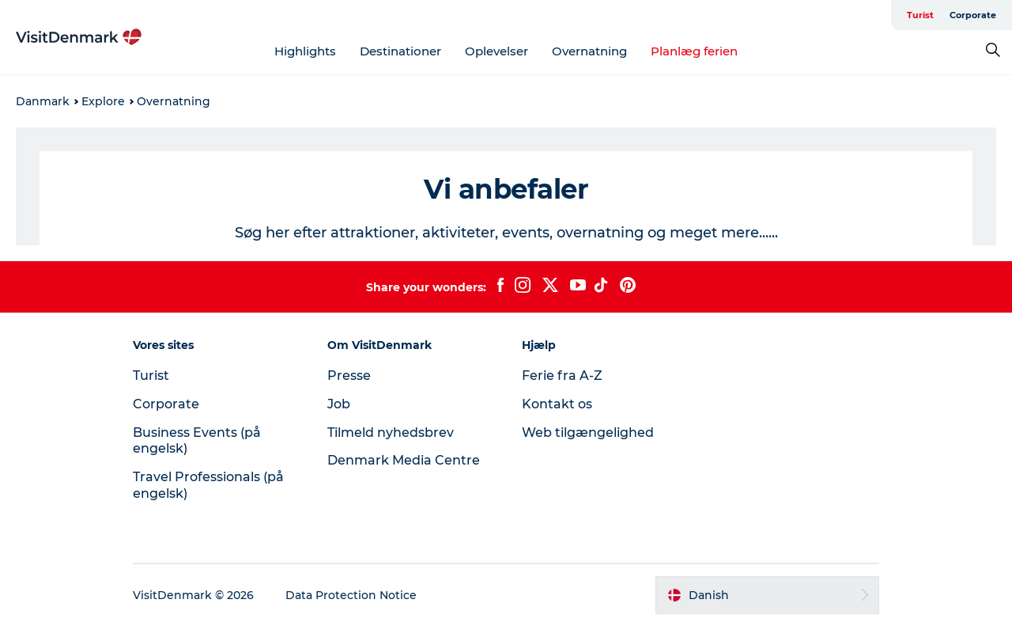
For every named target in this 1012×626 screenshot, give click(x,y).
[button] (767, 595)
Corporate (973, 15)
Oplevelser (496, 51)
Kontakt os (557, 404)
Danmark (43, 101)
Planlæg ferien (694, 51)
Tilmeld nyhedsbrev (390, 432)
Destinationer (400, 51)
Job (338, 404)
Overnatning (589, 51)
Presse (349, 375)
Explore (103, 101)
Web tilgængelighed (588, 432)
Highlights (305, 51)
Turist (920, 15)
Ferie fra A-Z (562, 375)
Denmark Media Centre (403, 460)
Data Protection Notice (351, 595)
